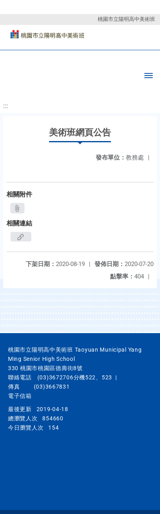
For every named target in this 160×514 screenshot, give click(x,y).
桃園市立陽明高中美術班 (126, 19)
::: (5, 106)
